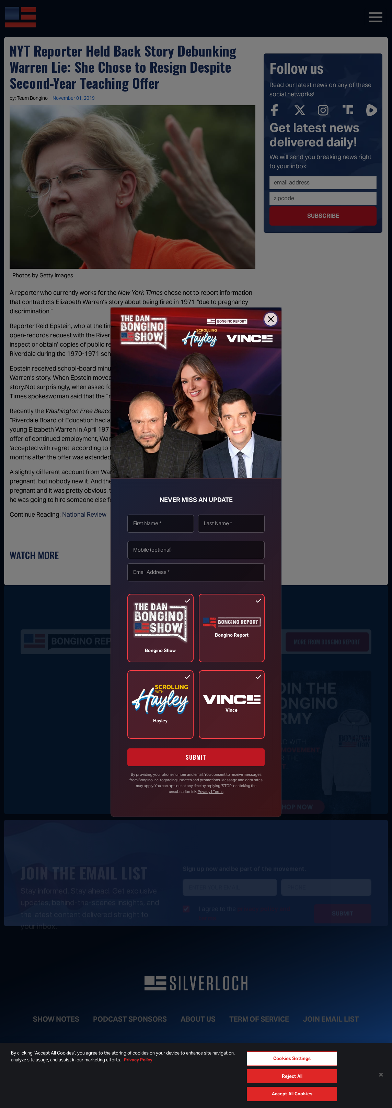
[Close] (270, 319)
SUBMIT (196, 757)
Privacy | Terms (210, 791)
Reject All (292, 1076)
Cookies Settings (292, 1058)
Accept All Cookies (292, 1094)
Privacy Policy (138, 1060)
